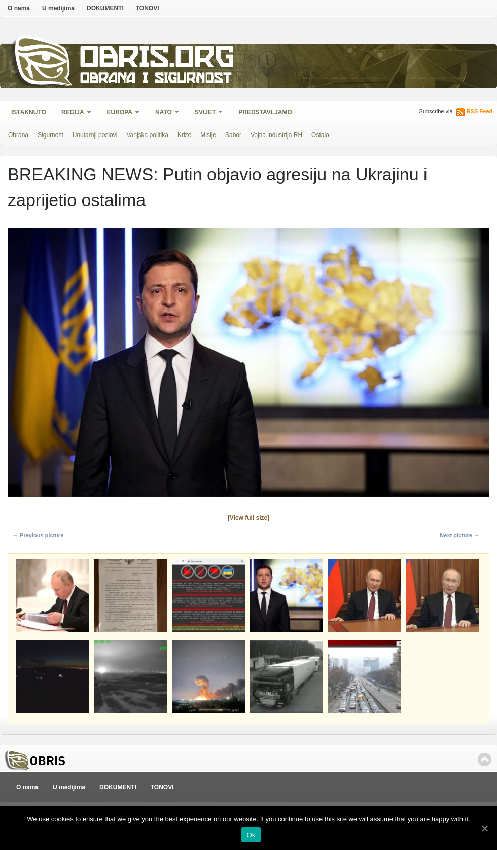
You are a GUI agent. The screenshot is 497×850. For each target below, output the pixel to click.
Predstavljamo (265, 112)
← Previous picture (38, 535)
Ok (250, 835)
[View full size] (248, 517)
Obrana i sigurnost (155, 79)
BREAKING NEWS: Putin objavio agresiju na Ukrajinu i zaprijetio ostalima (218, 187)
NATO (164, 113)
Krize (184, 135)
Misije (208, 135)
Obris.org (157, 59)
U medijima (58, 8)
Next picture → (459, 535)
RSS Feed (479, 111)
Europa (120, 113)
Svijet (205, 113)
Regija (73, 113)
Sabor (233, 135)
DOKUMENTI (105, 8)
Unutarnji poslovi (95, 135)
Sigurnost (50, 135)
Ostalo (320, 135)
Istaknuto (28, 112)
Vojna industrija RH (276, 135)
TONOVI (147, 8)
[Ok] (484, 828)
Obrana (18, 135)
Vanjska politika (147, 135)
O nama (19, 8)
